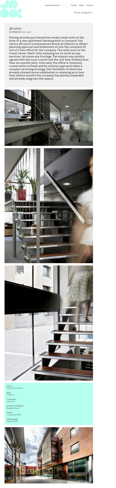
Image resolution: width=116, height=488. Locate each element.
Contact (89, 5)
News (81, 5)
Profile (74, 5)
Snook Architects (52, 5)
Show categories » (83, 13)
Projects (65, 5)
